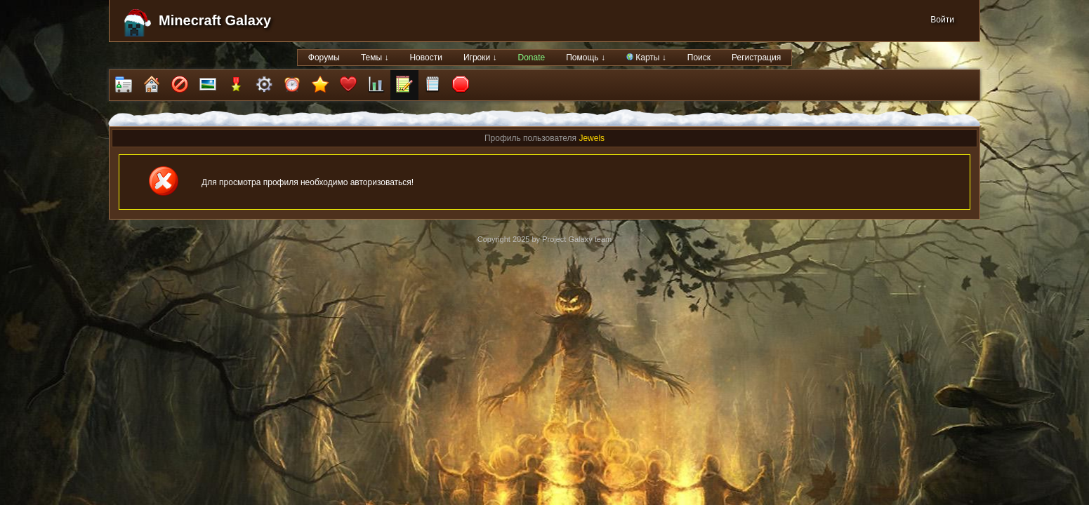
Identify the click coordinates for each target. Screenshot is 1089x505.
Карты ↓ (646, 57)
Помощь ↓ (585, 57)
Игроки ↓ (480, 57)
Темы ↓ (375, 57)
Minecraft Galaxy (215, 20)
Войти (942, 20)
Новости (425, 57)
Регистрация (756, 57)
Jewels (592, 138)
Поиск (699, 57)
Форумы (324, 57)
